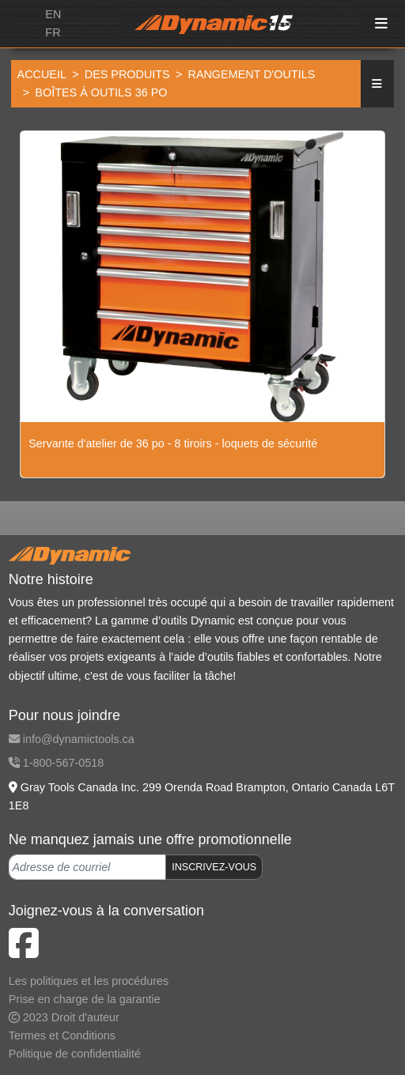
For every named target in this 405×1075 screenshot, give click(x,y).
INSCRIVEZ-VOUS (214, 867)
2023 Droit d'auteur (64, 1017)
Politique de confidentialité (75, 1053)
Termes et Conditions (62, 1035)
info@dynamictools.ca (71, 739)
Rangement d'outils (251, 74)
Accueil (41, 74)
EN (53, 14)
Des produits (127, 74)
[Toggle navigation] (382, 24)
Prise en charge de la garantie (85, 999)
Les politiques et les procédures (88, 981)
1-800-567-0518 (56, 762)
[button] (377, 84)
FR (52, 32)
